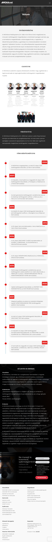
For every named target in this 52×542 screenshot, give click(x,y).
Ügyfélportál (5, 523)
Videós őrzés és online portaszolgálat (36, 501)
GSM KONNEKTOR (6, 514)
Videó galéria (5, 529)
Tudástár (4, 527)
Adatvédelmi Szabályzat (8, 534)
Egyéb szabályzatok (7, 535)
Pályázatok (5, 537)
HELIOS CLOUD (6, 500)
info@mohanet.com (32, 526)
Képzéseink (5, 525)
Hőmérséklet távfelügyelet (33, 497)
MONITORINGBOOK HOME (9, 512)
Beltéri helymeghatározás (33, 495)
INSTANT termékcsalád (8, 493)
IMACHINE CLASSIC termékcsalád (10, 490)
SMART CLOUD (6, 504)
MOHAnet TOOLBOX (7, 509)
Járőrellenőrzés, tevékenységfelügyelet (36, 490)
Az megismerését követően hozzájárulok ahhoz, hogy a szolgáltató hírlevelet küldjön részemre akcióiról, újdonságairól (43, 470)
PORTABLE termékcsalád (8, 495)
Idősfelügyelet (30, 491)
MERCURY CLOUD (6, 502)
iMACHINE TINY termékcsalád (9, 491)
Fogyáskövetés (31, 493)
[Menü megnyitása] (50, 3)
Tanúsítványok (5, 539)
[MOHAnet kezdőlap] (7, 3)
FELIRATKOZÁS (41, 477)
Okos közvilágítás (31, 499)
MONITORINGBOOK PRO (8, 510)
